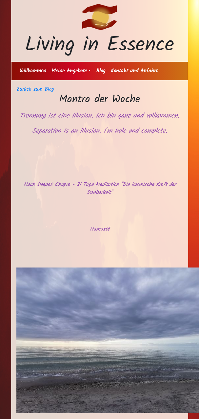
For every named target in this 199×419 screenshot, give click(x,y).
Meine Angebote (69, 71)
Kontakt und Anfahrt (134, 71)
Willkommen (32, 71)
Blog (101, 71)
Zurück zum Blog (35, 89)
